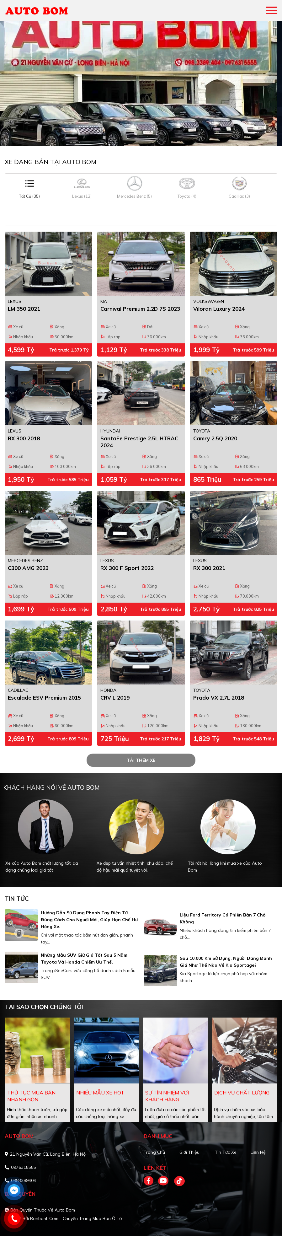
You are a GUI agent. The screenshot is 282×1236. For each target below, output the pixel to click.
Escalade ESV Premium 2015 (44, 697)
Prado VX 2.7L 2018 (218, 697)
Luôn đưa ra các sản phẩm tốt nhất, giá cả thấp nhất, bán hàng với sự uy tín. (175, 1116)
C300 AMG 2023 (28, 568)
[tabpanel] (141, 83)
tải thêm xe (141, 760)
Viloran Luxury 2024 (219, 308)
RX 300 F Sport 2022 (127, 568)
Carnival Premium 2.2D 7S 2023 (140, 308)
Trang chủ (154, 1152)
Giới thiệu (189, 1152)
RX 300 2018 (24, 438)
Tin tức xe (226, 1152)
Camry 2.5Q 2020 (215, 438)
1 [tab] (138, 137)
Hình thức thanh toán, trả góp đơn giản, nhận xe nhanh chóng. (37, 1116)
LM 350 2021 (24, 308)
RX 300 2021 (209, 568)
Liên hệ (258, 1152)
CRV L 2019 (115, 697)
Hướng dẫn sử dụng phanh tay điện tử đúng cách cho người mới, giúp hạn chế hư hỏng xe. (89, 919)
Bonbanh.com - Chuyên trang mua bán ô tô (76, 1218)
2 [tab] (144, 137)
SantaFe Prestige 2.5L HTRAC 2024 (139, 442)
